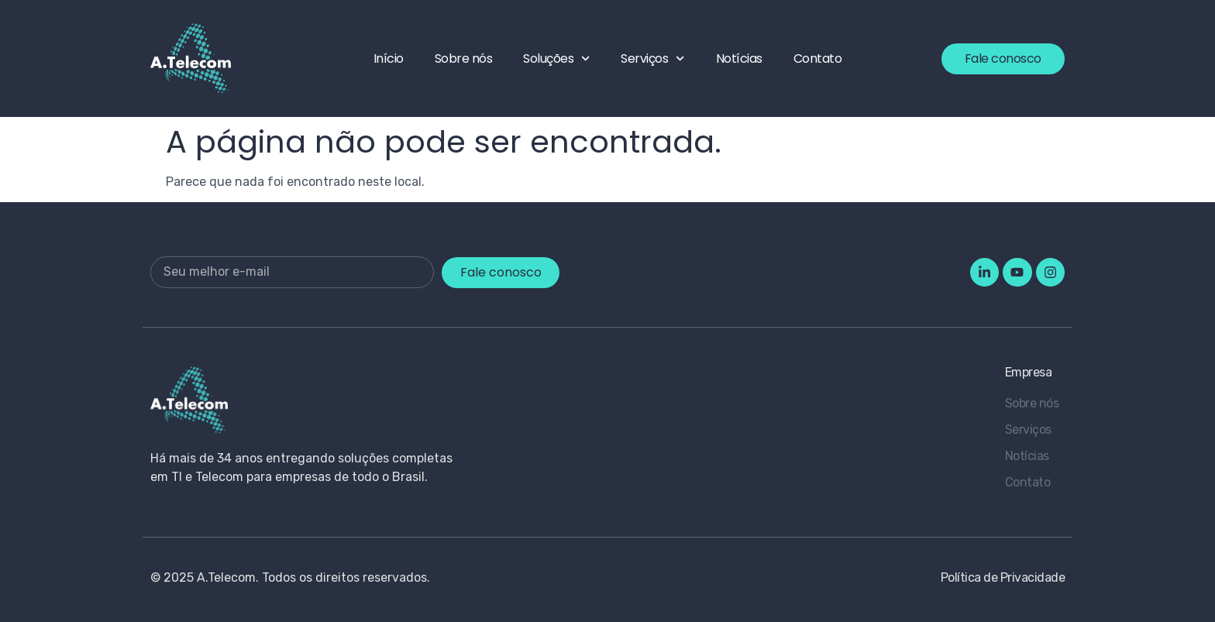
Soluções (556, 58)
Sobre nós (464, 58)
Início (388, 58)
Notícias (739, 58)
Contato (817, 58)
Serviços (652, 58)
